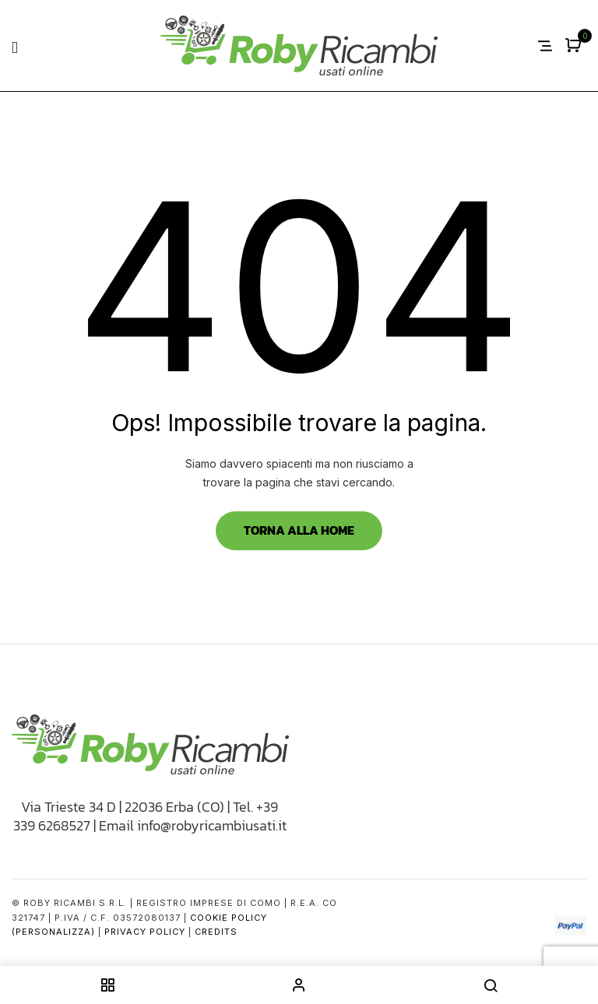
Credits (216, 931)
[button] (575, 46)
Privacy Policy (144, 931)
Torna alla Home (299, 530)
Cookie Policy (228, 917)
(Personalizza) (53, 931)
